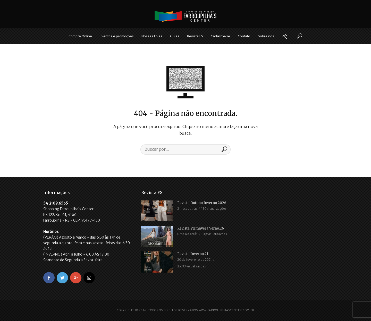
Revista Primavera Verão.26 (200, 228)
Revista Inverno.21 (192, 254)
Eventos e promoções (117, 36)
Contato (244, 36)
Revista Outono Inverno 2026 (201, 203)
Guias (174, 36)
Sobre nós (266, 36)
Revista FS (195, 36)
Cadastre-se (220, 36)
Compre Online (80, 36)
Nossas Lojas (151, 36)
